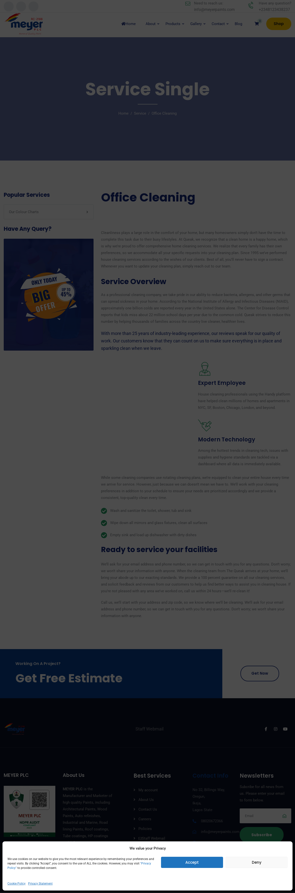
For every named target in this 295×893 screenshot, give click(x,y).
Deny (257, 862)
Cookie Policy (16, 883)
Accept (192, 862)
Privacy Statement (40, 883)
